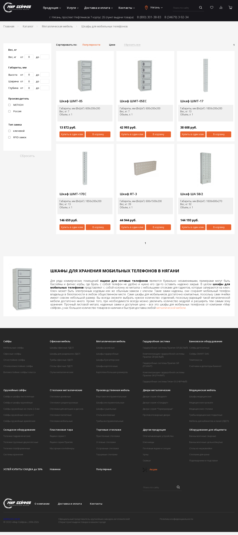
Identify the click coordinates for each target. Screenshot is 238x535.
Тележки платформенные (16, 448)
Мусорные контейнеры (62, 448)
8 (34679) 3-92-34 (176, 17)
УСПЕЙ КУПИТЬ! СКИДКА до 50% (23, 469)
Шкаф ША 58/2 (191, 194)
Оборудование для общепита (207, 429)
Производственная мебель (113, 390)
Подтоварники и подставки (203, 460)
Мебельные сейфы (13, 347)
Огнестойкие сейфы (14, 359)
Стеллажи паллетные (61, 414)
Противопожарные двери (156, 414)
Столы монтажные (105, 414)
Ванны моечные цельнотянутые (206, 442)
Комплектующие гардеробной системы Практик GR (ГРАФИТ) (163, 374)
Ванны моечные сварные (202, 436)
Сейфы (7, 341)
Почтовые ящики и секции (157, 448)
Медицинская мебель (202, 390)
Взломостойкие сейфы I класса (19, 372)
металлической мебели (171, 308)
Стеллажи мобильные (61, 420)
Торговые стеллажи (108, 429)
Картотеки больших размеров (112, 372)
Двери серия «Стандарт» (155, 402)
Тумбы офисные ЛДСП (61, 359)
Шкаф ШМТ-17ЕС (72, 194)
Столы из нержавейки (200, 448)
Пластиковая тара (61, 429)
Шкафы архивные (105, 347)
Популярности (91, 44)
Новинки (55, 469)
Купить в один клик (72, 134)
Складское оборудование (19, 429)
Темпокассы (195, 359)
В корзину (98, 134)
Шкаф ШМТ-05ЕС (133, 101)
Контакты (127, 8)
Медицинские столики (201, 408)
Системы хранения (13, 454)
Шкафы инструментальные (110, 402)
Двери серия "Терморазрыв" (158, 408)
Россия (14, 111)
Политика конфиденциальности (176, 518)
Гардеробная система (156, 341)
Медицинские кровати (201, 402)
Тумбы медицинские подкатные (205, 414)
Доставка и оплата (98, 8)
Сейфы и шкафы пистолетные (18, 396)
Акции (150, 469)
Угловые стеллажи (106, 442)
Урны (145, 454)
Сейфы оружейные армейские (19, 420)
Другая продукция (154, 429)
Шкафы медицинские (200, 396)
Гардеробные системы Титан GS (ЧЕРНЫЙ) (165, 381)
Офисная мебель (60, 341)
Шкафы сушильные (106, 408)
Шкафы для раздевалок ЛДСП (65, 353)
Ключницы (148, 442)
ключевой (16, 130)
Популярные (103, 469)
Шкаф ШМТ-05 (70, 101)
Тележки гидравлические (16, 436)
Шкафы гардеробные (107, 353)
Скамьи (147, 460)
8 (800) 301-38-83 (149, 17)
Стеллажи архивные (60, 396)
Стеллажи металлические (66, 390)
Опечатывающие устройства (158, 436)
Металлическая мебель (57, 26)
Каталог (28, 26)
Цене (112, 44)
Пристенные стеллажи (108, 436)
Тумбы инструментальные (109, 420)
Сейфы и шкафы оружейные (18, 402)
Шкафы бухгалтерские (107, 359)
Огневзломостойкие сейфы (18, 366)
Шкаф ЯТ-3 (128, 194)
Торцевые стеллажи (106, 454)
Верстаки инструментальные (111, 396)
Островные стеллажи (107, 448)
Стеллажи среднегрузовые (64, 402)
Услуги (73, 8)
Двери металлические (156, 390)
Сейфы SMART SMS (199, 353)
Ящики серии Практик (61, 442)
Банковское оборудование (205, 341)
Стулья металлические (61, 372)
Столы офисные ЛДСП (61, 366)
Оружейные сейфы (14, 390)
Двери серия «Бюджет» (155, 396)
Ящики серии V (58, 436)
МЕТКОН (15, 104)
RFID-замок (17, 137)
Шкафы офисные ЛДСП (62, 347)
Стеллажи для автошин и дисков (66, 408)
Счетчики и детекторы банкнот (205, 366)
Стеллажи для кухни (199, 454)
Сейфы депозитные (199, 347)
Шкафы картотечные (107, 366)
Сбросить (27, 156)
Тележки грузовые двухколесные (20, 442)
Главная (8, 26)
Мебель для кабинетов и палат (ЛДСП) (209, 420)
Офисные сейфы (12, 353)
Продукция (52, 8)
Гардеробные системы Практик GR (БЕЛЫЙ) (165, 347)
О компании (42, 503)
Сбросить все (132, 44)
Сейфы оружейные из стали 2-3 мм (21, 408)
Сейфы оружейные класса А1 (18, 414)
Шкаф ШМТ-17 (191, 101)
